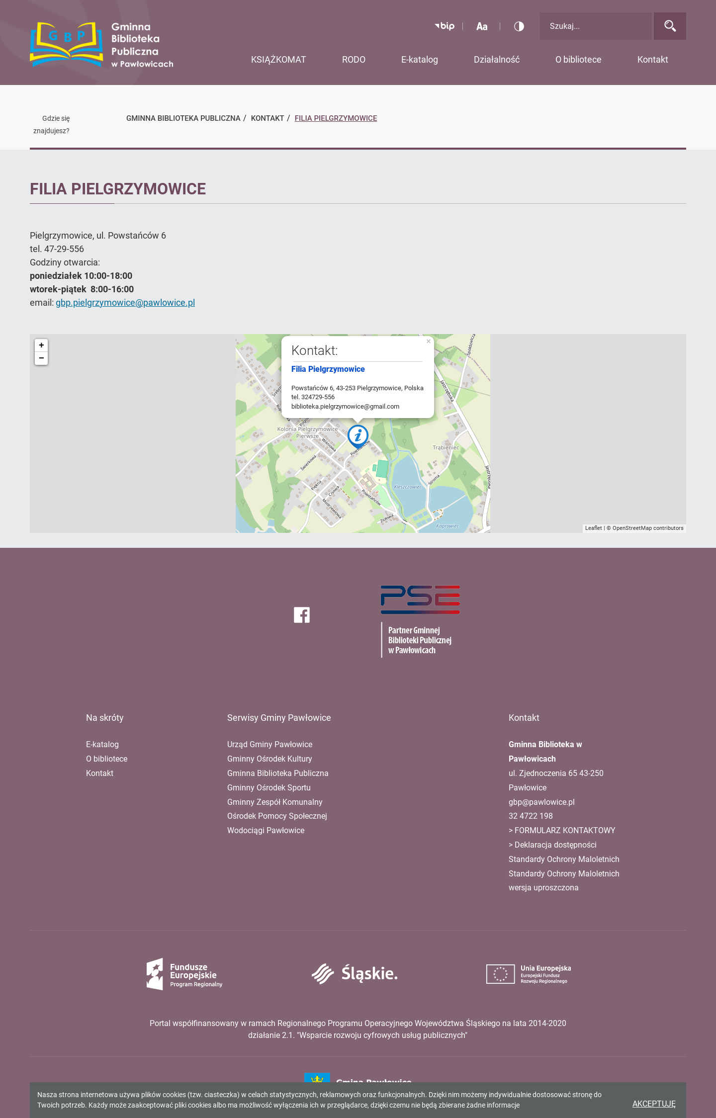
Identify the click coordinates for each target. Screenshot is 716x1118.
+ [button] (41, 345)
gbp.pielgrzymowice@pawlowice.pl (125, 302)
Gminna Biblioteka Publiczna (278, 773)
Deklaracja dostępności (556, 845)
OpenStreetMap (632, 528)
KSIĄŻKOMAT (278, 59)
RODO (353, 59)
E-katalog (419, 59)
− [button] (41, 358)
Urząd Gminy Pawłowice (269, 744)
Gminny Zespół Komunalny (275, 802)
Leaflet (593, 528)
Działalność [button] (497, 59)
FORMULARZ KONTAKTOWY (564, 830)
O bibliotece (106, 759)
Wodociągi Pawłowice (265, 830)
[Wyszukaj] (670, 26)
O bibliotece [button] (578, 59)
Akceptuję (654, 1104)
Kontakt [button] (652, 59)
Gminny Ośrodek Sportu (269, 787)
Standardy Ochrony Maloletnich (564, 859)
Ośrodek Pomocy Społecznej (277, 816)
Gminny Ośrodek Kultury (269, 759)
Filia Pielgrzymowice (336, 118)
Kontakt (99, 773)
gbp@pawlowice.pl (542, 802)
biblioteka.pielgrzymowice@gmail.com (345, 406)
